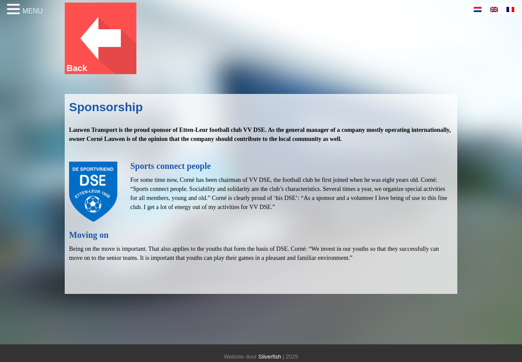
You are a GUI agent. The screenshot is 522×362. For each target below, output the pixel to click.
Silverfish (269, 356)
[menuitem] (477, 9)
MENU (32, 11)
